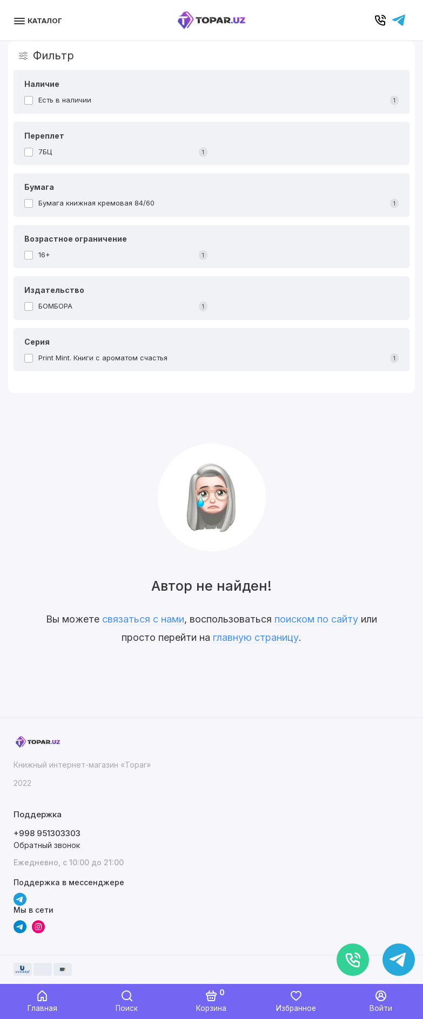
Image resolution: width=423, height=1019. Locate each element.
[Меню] (39, 20)
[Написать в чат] (398, 959)
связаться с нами (143, 619)
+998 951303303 (47, 833)
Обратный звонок (47, 845)
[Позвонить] (353, 959)
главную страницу (256, 637)
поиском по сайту (316, 619)
